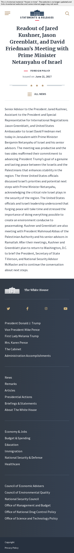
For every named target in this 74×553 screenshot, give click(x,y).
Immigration (13, 451)
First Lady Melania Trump (22, 336)
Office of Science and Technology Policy (31, 518)
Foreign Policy (40, 70)
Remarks (11, 384)
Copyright (9, 542)
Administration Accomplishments (28, 356)
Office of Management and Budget (28, 505)
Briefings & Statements (21, 403)
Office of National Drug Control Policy (30, 512)
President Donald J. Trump (23, 323)
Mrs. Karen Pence (16, 342)
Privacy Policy (12, 547)
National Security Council (22, 499)
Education (11, 445)
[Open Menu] (7, 13)
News (8, 377)
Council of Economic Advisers (24, 486)
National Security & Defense (23, 457)
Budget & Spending (17, 438)
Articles (10, 390)
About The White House (21, 410)
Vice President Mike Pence (22, 330)
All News (37, 94)
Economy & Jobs (16, 431)
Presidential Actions (18, 397)
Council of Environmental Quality (27, 492)
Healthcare (12, 464)
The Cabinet (13, 349)
